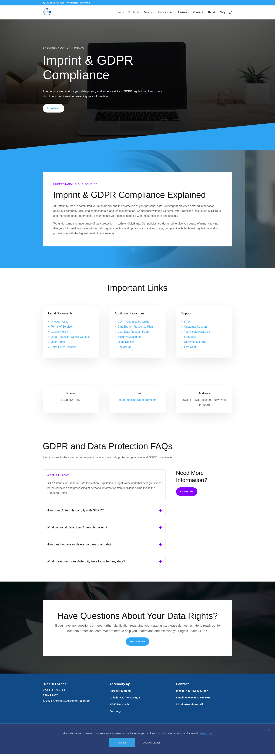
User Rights (58, 341)
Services (148, 12)
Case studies (165, 12)
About (211, 12)
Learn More (53, 108)
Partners (183, 12)
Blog (222, 12)
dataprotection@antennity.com (137, 399)
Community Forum (195, 341)
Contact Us (124, 346)
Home (120, 12)
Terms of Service (61, 326)
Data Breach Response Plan (135, 326)
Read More (206, 733)
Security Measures (129, 336)
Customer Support (195, 326)
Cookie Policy (59, 331)
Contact (198, 12)
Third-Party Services (63, 346)
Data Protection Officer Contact (70, 336)
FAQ (187, 321)
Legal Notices (126, 341)
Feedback (190, 336)
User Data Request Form (133, 331)
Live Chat (190, 346)
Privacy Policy (59, 321)
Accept (122, 742)
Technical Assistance (197, 331)
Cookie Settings (151, 742)
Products (133, 12)
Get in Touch (137, 641)
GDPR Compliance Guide (133, 321)
